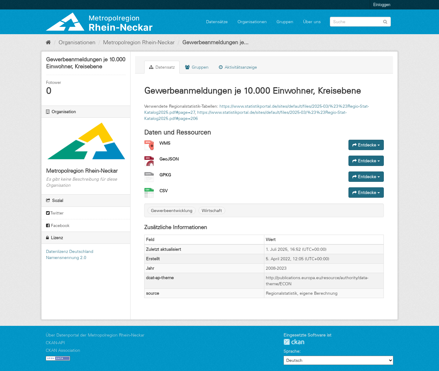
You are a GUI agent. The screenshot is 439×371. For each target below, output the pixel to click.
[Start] (48, 42)
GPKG (165, 175)
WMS (164, 143)
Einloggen (381, 4)
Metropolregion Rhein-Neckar (139, 42)
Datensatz (162, 67)
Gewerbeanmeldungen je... (215, 42)
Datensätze (217, 21)
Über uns (312, 21)
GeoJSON (169, 159)
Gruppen (285, 21)
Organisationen (252, 21)
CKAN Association (63, 350)
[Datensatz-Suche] (360, 22)
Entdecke (366, 145)
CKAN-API (55, 342)
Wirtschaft (212, 210)
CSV (163, 190)
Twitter (55, 213)
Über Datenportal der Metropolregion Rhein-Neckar (95, 335)
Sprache (291, 351)
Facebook (58, 225)
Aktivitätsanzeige (238, 67)
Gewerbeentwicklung (171, 210)
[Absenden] (385, 21)
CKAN (294, 342)
